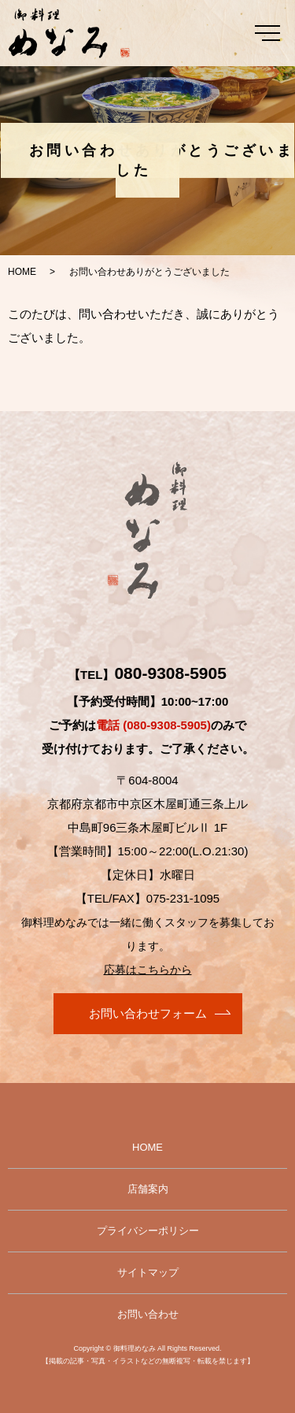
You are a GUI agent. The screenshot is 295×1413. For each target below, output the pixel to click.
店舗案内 (147, 1189)
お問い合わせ (148, 1314)
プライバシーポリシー (148, 1231)
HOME (22, 271)
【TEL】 (147, 674)
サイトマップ (148, 1272)
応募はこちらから (148, 969)
